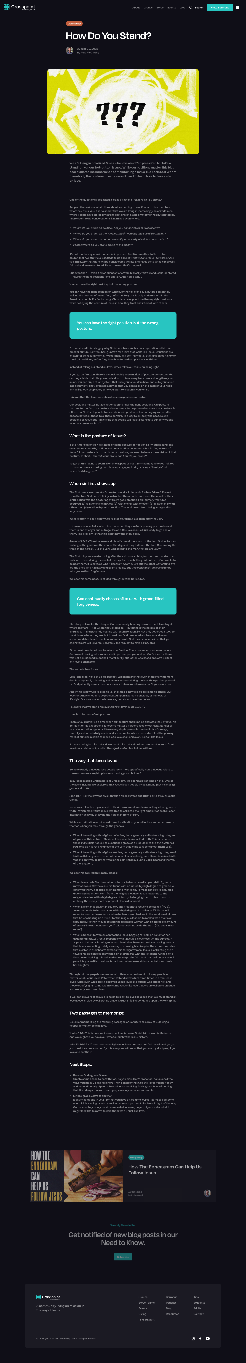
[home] (19, 7)
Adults (197, 1308)
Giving (142, 1314)
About (136, 7)
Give (182, 7)
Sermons (171, 1297)
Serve (160, 7)
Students (199, 1302)
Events (171, 7)
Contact (198, 1314)
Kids (196, 1297)
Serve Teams (147, 1302)
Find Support (147, 1319)
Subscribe (123, 1256)
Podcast (171, 1302)
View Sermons (220, 7)
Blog (168, 1308)
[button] (237, 7)
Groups (148, 7)
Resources (172, 1314)
